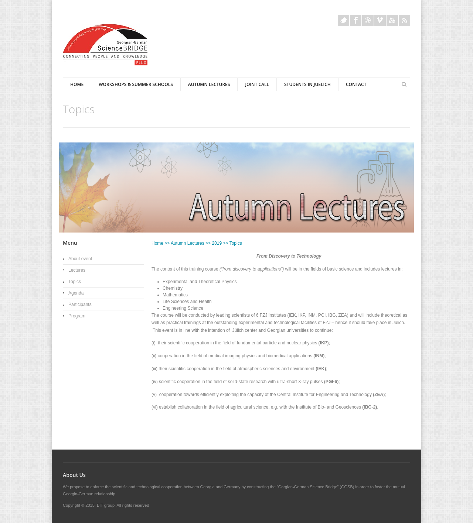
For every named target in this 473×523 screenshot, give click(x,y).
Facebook (355, 20)
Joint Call (257, 84)
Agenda (76, 293)
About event (80, 258)
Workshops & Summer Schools (136, 84)
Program (76, 316)
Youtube (392, 20)
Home (77, 84)
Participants (80, 304)
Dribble (368, 20)
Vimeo (380, 20)
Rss (404, 20)
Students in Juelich (307, 84)
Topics (74, 281)
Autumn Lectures (209, 84)
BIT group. (106, 505)
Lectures (76, 270)
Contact (356, 84)
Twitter (343, 20)
